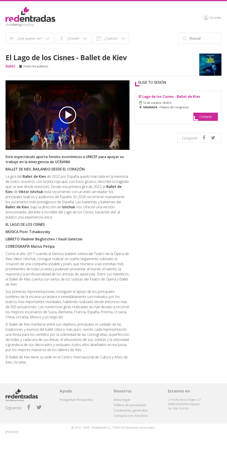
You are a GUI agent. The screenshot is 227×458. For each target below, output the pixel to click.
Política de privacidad (130, 405)
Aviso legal (122, 399)
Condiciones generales (131, 410)
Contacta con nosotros (131, 415)
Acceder (212, 18)
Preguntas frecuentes (76, 399)
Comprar (205, 116)
